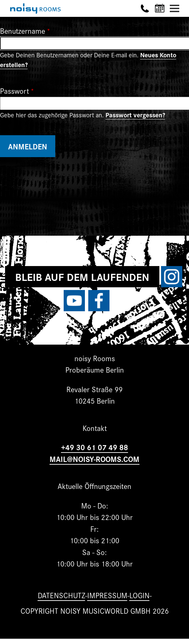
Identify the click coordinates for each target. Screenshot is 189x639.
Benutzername (22, 30)
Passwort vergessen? (135, 114)
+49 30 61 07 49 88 (94, 447)
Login (139, 595)
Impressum (107, 595)
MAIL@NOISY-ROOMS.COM (94, 458)
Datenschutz (61, 595)
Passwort (14, 90)
